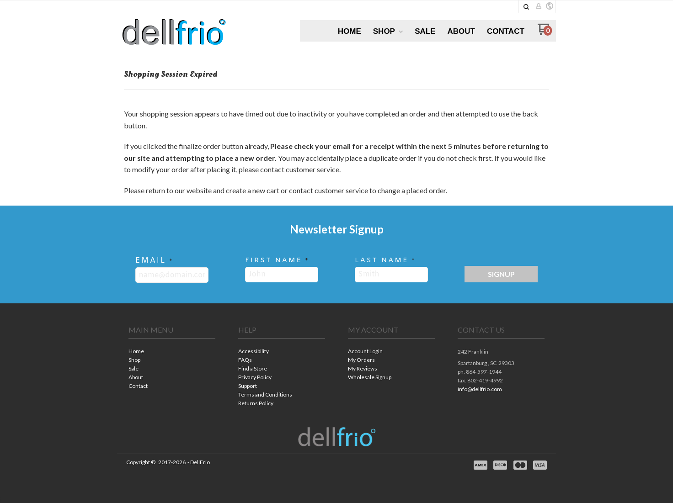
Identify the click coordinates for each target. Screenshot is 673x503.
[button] (526, 6)
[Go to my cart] (545, 33)
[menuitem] (349, 31)
